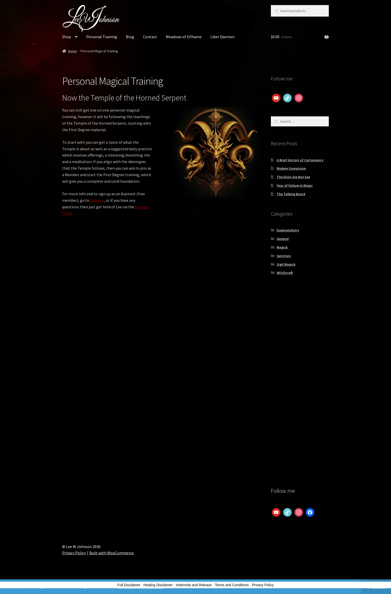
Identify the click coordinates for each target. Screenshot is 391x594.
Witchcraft (285, 272)
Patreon (97, 200)
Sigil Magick (286, 264)
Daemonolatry (288, 230)
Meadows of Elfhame (184, 36)
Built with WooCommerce (111, 552)
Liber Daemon (222, 36)
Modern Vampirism (291, 168)
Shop (66, 36)
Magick (282, 247)
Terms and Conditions (232, 585)
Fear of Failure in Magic (295, 185)
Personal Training (101, 36)
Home (72, 51)
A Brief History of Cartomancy (300, 160)
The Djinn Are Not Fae (293, 177)
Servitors (284, 256)
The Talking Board (291, 194)
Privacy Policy (74, 552)
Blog (130, 36)
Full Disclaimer (128, 585)
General (283, 238)
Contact (150, 36)
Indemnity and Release (194, 585)
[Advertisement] (300, 363)
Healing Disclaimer (158, 585)
